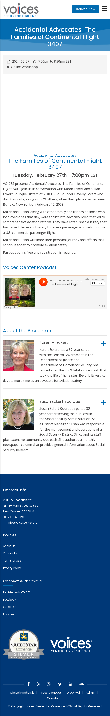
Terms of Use (12, 560)
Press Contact (50, 692)
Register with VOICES (17, 592)
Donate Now (85, 9)
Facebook (9, 599)
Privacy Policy (12, 568)
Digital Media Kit (22, 692)
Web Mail (73, 692)
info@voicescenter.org (20, 522)
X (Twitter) (10, 607)
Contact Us (10, 553)
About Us (9, 546)
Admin (90, 692)
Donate (52, 698)
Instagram (9, 614)
